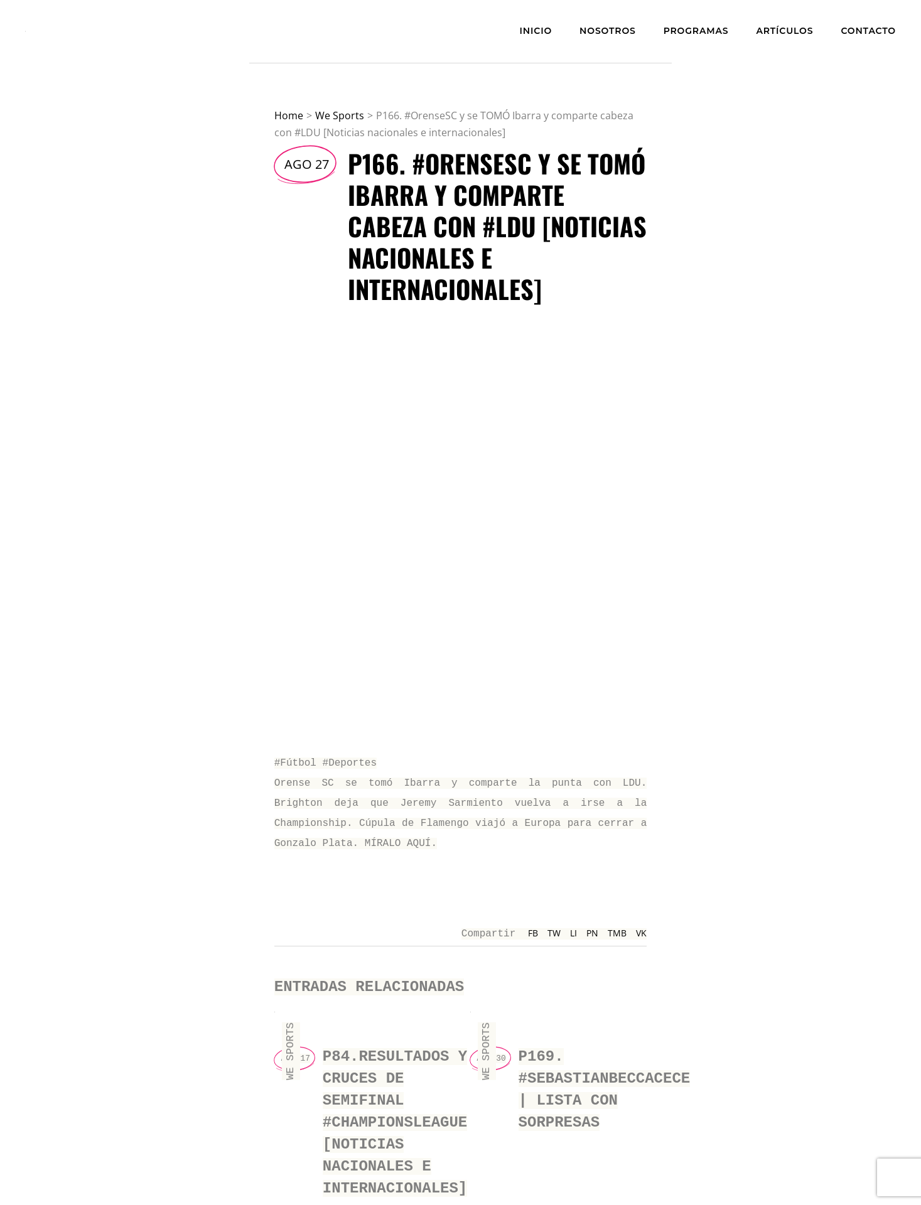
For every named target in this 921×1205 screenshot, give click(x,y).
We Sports (339, 115)
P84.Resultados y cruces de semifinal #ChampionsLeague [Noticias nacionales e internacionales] (395, 1108)
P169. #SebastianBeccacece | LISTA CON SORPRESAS (605, 1077)
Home (288, 115)
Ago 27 (306, 164)
